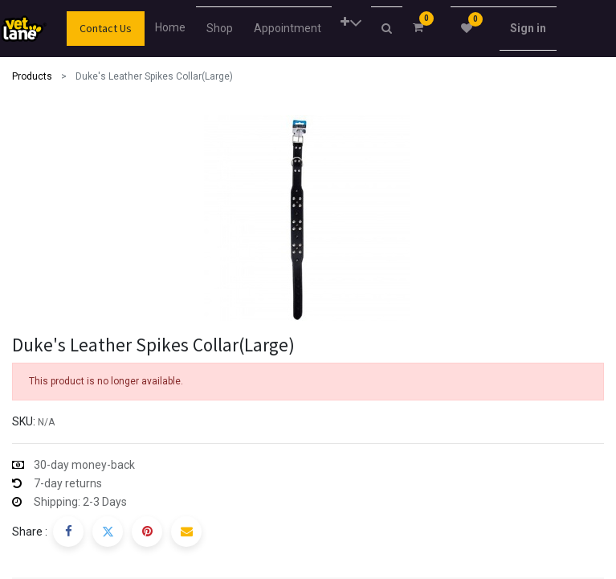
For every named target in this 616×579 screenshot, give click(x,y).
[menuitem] (174, 27)
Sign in (528, 28)
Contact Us (106, 28)
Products (32, 76)
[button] (351, 22)
